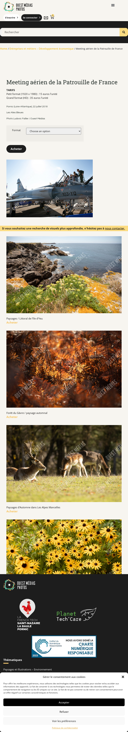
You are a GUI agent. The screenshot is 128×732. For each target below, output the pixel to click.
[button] (123, 677)
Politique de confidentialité (65, 727)
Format (16, 130)
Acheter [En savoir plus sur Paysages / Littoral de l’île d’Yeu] (12, 322)
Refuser (64, 711)
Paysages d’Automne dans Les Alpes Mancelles (33, 507)
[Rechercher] (124, 32)
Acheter (16, 149)
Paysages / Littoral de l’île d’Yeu (24, 318)
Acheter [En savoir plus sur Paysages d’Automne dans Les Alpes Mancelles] (12, 511)
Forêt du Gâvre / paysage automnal (26, 413)
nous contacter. (115, 228)
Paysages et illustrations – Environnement (27, 669)
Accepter (64, 702)
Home (3, 48)
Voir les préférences (64, 721)
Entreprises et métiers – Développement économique (41, 48)
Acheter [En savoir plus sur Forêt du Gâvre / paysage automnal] (12, 417)
